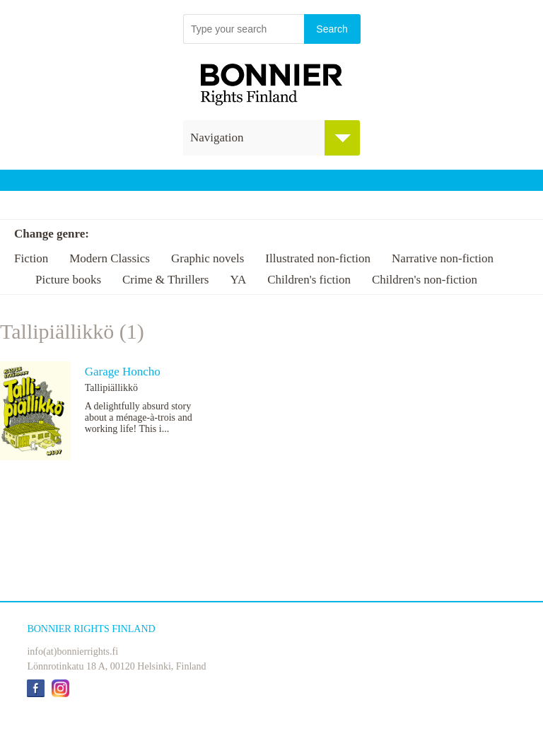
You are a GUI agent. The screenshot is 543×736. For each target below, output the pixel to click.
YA (238, 279)
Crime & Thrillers (165, 279)
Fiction (31, 258)
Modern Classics (109, 258)
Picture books (68, 279)
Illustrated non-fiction (317, 258)
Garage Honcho (122, 371)
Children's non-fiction (424, 279)
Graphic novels (207, 258)
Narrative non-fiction (443, 258)
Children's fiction (309, 279)
